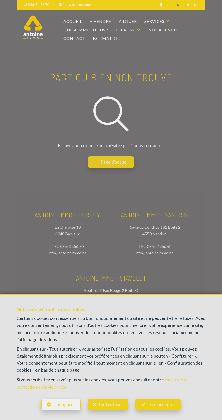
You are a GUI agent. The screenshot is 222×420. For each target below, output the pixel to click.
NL (196, 5)
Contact (74, 38)
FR (177, 5)
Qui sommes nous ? (85, 29)
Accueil (72, 21)
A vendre (100, 21)
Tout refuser (110, 404)
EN (187, 5)
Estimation (107, 38)
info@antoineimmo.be (67, 252)
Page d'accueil (111, 162)
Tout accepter (163, 404)
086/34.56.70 (72, 246)
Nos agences (163, 29)
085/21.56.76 (158, 246)
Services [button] (154, 21)
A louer (128, 21)
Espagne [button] (126, 29)
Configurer (63, 404)
